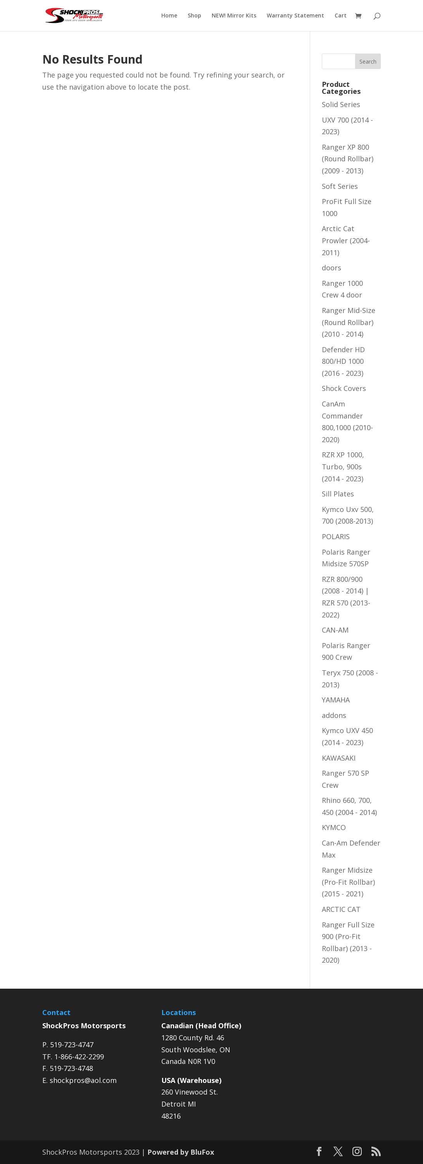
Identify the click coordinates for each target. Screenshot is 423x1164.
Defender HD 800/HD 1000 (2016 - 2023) (343, 361)
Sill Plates (338, 493)
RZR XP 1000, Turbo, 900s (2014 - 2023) (343, 466)
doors (331, 267)
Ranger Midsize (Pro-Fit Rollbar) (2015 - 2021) (348, 881)
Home (169, 16)
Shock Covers (344, 388)
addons (334, 715)
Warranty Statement (295, 16)
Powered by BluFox (180, 1152)
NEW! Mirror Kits (234, 16)
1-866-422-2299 (79, 1056)
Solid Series (341, 104)
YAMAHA (336, 699)
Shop (194, 16)
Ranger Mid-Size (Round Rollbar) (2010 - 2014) (348, 322)
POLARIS (336, 536)
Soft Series (340, 186)
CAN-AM (335, 630)
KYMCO (334, 827)
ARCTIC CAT (341, 909)
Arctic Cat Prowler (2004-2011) (346, 240)
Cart (341, 16)
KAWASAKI (339, 758)
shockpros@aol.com (83, 1080)
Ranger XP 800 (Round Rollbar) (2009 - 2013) (347, 158)
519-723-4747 (71, 1044)
